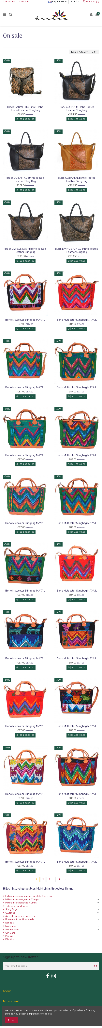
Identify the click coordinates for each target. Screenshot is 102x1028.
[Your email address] (47, 966)
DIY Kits (9, 939)
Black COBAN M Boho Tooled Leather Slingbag (77, 108)
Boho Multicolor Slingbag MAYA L (25, 320)
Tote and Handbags (16, 906)
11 (58, 879)
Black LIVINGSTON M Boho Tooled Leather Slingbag (25, 250)
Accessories (12, 929)
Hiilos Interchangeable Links (21, 902)
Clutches (10, 912)
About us (24, 1)
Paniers (9, 936)
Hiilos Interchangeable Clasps (22, 899)
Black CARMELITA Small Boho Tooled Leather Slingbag (25, 108)
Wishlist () (91, 1)
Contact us (9, 1)
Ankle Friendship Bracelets (20, 916)
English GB (57, 1)
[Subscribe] (95, 966)
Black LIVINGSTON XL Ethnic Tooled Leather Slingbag (76, 250)
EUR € (74, 1)
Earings (9, 922)
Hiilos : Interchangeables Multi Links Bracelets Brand (38, 888)
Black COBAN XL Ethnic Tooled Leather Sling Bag (25, 179)
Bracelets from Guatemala (19, 919)
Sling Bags (11, 909)
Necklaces (11, 926)
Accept (11, 1020)
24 (94, 52)
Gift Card (10, 932)
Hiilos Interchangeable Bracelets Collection (29, 896)
